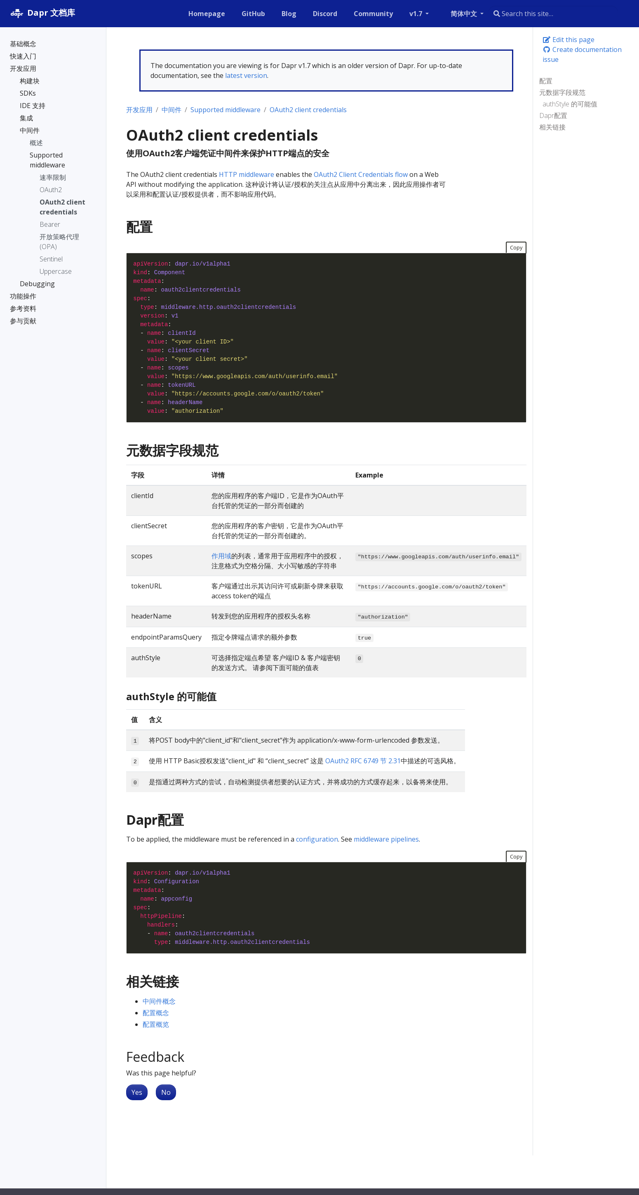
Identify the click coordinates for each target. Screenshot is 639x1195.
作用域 (221, 555)
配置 (545, 80)
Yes (137, 1092)
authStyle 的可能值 (570, 103)
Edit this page (568, 39)
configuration (317, 839)
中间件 (171, 109)
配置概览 (156, 1024)
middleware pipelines (386, 839)
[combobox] (553, 13)
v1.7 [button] (416, 13)
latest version (246, 75)
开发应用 (139, 109)
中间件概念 (159, 1001)
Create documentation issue (582, 54)
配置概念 (156, 1012)
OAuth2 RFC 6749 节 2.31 (363, 760)
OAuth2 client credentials (308, 109)
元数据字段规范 (562, 92)
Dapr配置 (553, 115)
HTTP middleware (246, 174)
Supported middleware (225, 109)
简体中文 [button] (465, 13)
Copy (516, 247)
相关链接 (552, 127)
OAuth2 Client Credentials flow (361, 174)
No (166, 1092)
